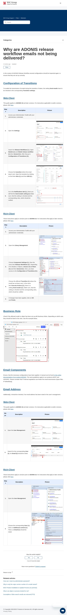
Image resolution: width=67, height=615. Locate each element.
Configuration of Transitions (20, 83)
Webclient (23, 18)
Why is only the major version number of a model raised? (20, 584)
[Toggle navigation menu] (60, 3)
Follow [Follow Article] (6, 67)
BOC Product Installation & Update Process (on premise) (20, 587)
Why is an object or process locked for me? (16, 591)
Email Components (14, 370)
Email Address (12, 389)
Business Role (12, 311)
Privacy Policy (7, 611)
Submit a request (40, 566)
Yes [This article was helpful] (29, 557)
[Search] (16, 22)
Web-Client (9, 98)
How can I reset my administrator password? (16, 581)
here (12, 105)
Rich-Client (9, 214)
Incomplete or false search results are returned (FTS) (19, 594)
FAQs (17, 18)
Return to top (8, 572)
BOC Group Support (8, 18)
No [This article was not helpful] (38, 557)
